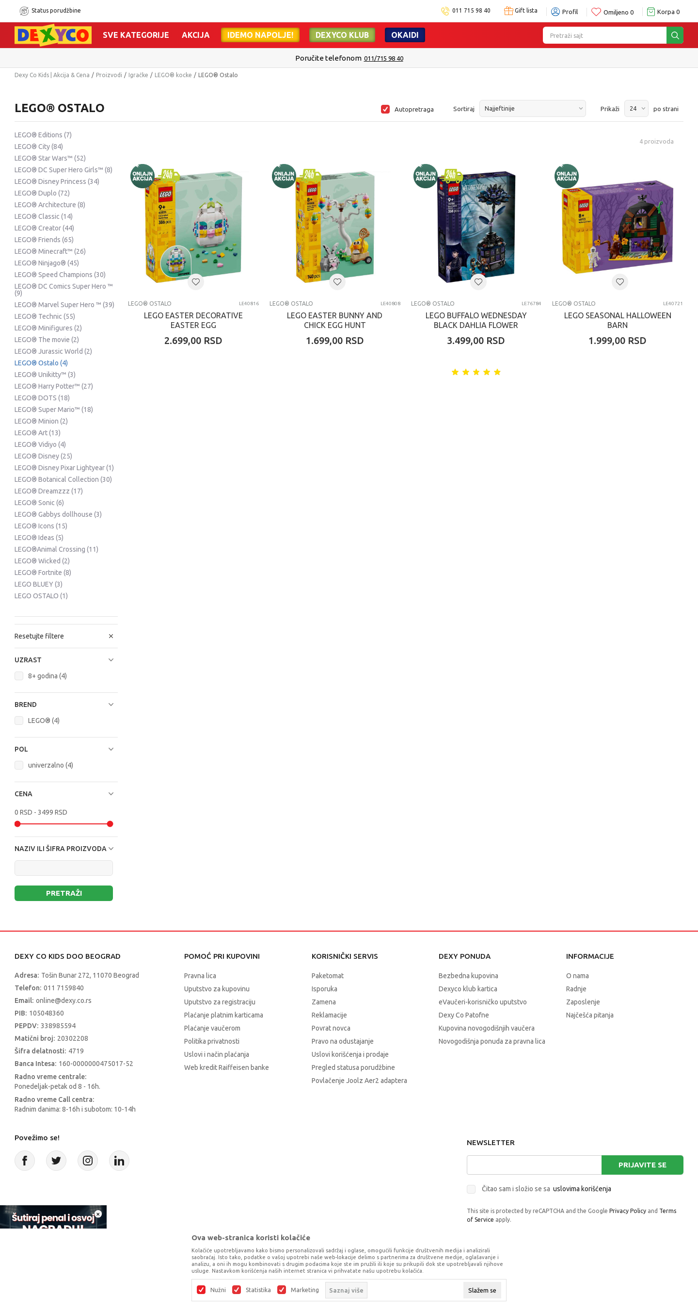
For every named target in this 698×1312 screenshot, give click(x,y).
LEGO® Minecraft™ (50, 251)
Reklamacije (329, 1015)
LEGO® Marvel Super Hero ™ (64, 304)
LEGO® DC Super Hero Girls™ (63, 169)
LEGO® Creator (44, 228)
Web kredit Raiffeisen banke (226, 1067)
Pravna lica (200, 976)
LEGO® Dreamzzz (49, 491)
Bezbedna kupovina (468, 976)
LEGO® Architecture (50, 204)
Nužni (218, 1290)
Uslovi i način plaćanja (216, 1054)
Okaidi (405, 35)
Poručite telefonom (328, 58)
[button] (66, 660)
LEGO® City (39, 146)
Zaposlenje (583, 1002)
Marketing (305, 1290)
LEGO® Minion (41, 421)
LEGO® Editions (43, 134)
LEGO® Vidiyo (40, 444)
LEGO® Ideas (39, 537)
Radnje (576, 989)
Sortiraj (464, 108)
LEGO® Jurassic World (53, 351)
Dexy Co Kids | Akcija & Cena (52, 75)
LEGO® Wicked (42, 561)
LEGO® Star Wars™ (50, 158)
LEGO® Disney (43, 456)
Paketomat (328, 976)
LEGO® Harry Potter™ (54, 386)
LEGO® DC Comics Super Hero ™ (64, 289)
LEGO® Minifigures (48, 328)
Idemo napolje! (260, 35)
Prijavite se (642, 1165)
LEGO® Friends (44, 239)
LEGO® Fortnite (43, 572)
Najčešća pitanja (590, 1015)
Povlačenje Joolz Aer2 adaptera (359, 1080)
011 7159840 (64, 988)
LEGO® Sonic (39, 502)
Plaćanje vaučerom (212, 1028)
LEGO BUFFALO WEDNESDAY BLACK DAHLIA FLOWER (476, 320)
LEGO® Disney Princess (57, 181)
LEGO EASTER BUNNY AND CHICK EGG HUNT (334, 320)
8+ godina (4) (47, 676)
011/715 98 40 (383, 58)
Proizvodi (109, 75)
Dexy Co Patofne (464, 1015)
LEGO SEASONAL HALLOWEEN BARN (617, 320)
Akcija (196, 35)
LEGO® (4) (44, 720)
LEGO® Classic (44, 216)
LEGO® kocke (173, 75)
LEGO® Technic (45, 316)
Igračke (138, 75)
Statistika (258, 1290)
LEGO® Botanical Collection (63, 479)
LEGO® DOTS (42, 397)
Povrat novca (331, 1028)
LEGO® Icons (41, 526)
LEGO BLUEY (39, 584)
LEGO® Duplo (42, 193)
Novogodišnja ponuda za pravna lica (492, 1041)
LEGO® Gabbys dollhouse (58, 514)
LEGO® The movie (47, 339)
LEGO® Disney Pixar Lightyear (64, 467)
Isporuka (324, 989)
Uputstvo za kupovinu (217, 989)
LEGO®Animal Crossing (56, 549)
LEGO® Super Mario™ (54, 409)
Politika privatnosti (211, 1041)
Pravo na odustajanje (343, 1041)
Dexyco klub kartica (468, 989)
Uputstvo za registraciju (219, 1002)
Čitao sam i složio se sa (546, 1188)
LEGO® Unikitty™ (45, 374)
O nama (577, 976)
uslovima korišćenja (582, 1189)
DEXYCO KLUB (342, 35)
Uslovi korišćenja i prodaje (350, 1054)
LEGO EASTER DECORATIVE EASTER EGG (193, 320)
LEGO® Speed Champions (60, 274)
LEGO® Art (38, 432)
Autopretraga (414, 109)
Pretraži (64, 893)
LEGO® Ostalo (41, 363)
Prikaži (610, 108)
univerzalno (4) (50, 765)
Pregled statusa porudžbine (353, 1067)
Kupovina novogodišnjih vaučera (487, 1028)
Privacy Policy (627, 1211)
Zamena (324, 1002)
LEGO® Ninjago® (47, 263)
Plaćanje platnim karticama (223, 1015)
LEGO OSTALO (41, 595)
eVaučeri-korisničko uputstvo (483, 1002)
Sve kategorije (136, 35)
